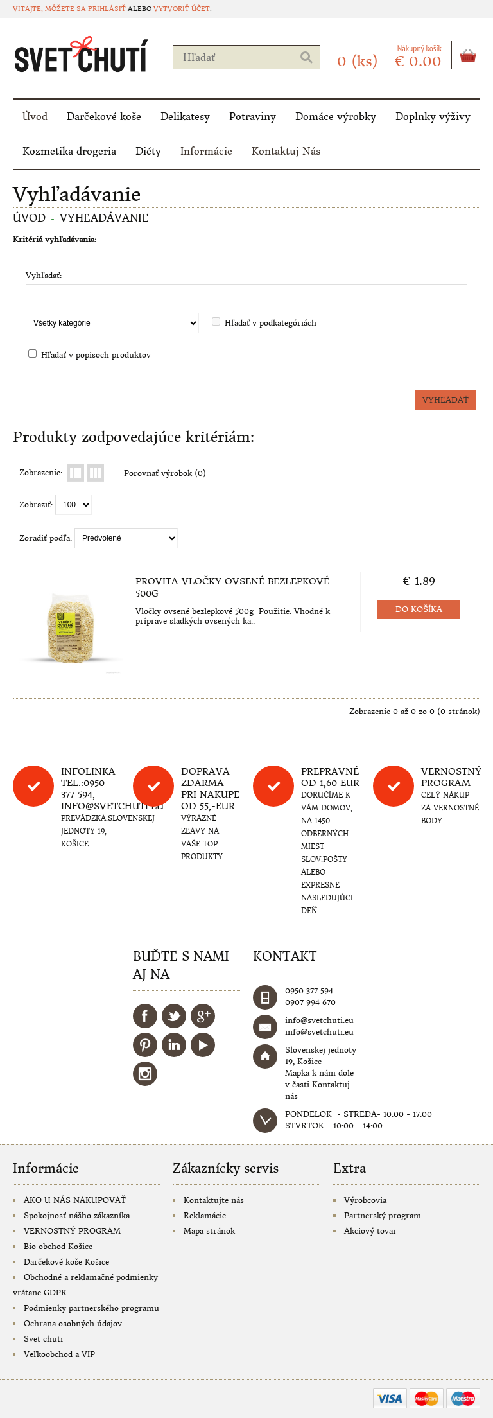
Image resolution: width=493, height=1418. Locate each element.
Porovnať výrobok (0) (165, 473)
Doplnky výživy (433, 116)
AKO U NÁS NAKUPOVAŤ (75, 1200)
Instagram (145, 1074)
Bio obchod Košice (58, 1246)
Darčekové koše (104, 116)
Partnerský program (382, 1215)
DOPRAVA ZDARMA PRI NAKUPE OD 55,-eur (210, 789)
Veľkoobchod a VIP (59, 1354)
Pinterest (145, 1045)
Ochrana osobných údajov (73, 1323)
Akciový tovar (370, 1231)
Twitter (174, 1016)
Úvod (35, 116)
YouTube (203, 1045)
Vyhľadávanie (104, 217)
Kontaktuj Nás (286, 151)
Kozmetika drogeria (69, 151)
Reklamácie (205, 1215)
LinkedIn (174, 1045)
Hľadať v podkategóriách (270, 323)
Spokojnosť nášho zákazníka (77, 1215)
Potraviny (252, 116)
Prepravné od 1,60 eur (330, 777)
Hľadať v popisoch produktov (96, 355)
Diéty (148, 151)
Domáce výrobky (335, 116)
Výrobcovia (365, 1200)
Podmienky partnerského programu (91, 1308)
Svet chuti (43, 1339)
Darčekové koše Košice (66, 1261)
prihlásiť (107, 8)
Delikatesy (185, 116)
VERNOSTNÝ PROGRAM (72, 1231)
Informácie (206, 151)
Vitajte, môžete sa (50, 8)
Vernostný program (451, 777)
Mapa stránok (209, 1231)
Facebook (145, 1016)
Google (203, 1016)
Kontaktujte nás (214, 1200)
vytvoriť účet (181, 8)
